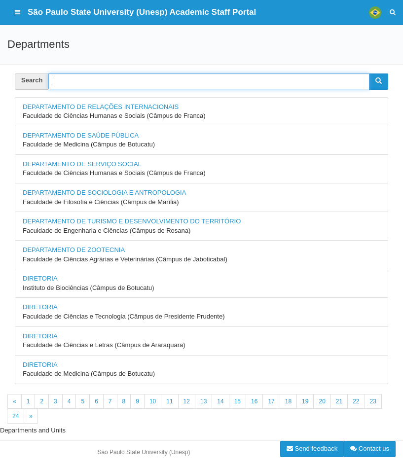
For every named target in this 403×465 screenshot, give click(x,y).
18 (288, 401)
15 (237, 401)
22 (356, 401)
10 (152, 401)
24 (15, 416)
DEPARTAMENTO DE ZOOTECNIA (74, 249)
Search (31, 80)
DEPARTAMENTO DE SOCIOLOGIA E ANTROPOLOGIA (104, 192)
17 (271, 401)
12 (186, 401)
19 (305, 401)
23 (373, 401)
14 (220, 401)
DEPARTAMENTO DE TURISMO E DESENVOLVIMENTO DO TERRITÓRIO (132, 221)
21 (339, 401)
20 (322, 401)
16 (254, 401)
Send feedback (312, 448)
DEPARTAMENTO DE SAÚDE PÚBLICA (81, 135)
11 (169, 401)
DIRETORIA (40, 278)
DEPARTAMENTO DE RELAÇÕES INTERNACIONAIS (101, 106)
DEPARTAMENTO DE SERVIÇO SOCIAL (82, 164)
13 (203, 401)
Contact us (369, 448)
